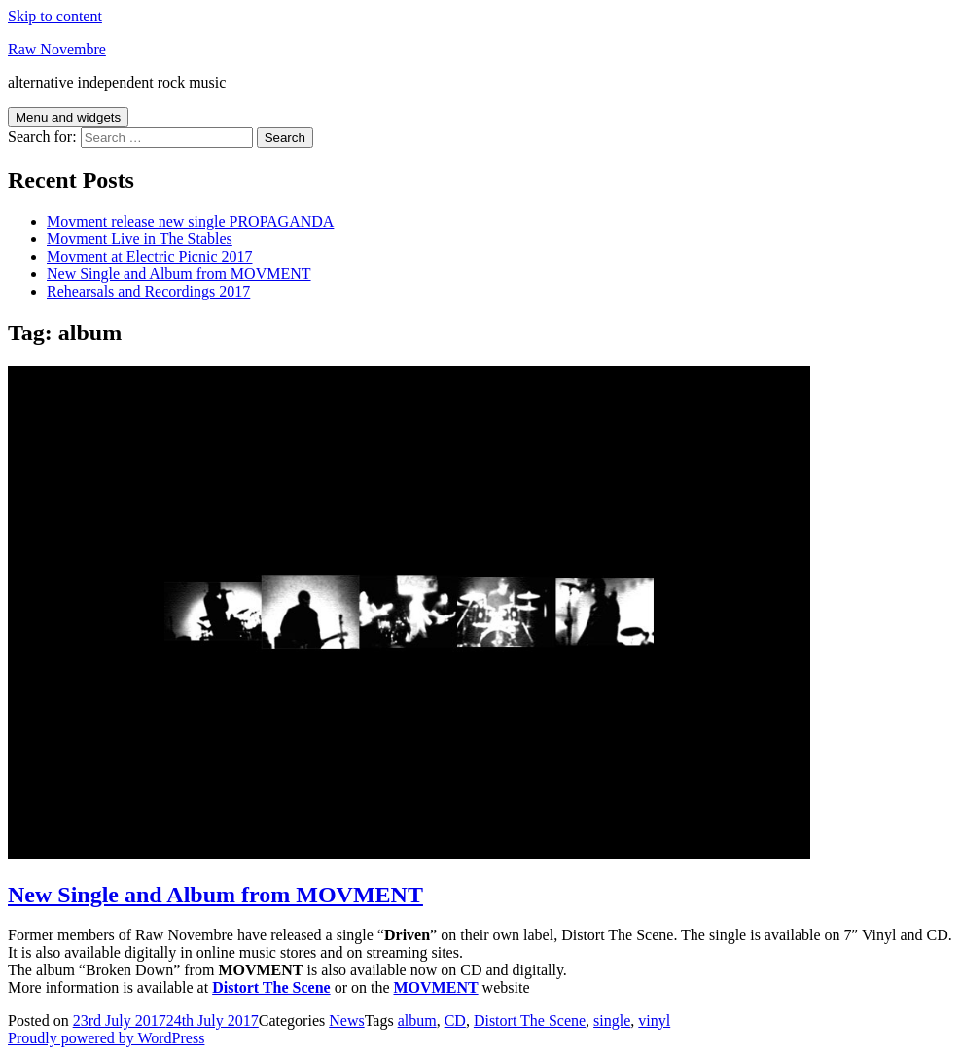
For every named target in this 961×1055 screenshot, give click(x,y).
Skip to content (55, 16)
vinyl (654, 1020)
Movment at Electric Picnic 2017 (150, 256)
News (346, 1020)
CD (455, 1020)
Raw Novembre (57, 49)
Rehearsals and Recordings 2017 (148, 291)
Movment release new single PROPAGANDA (190, 221)
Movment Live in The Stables (139, 238)
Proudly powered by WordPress (106, 1038)
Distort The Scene (530, 1020)
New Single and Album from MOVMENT (179, 273)
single (611, 1020)
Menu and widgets (68, 117)
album (417, 1020)
